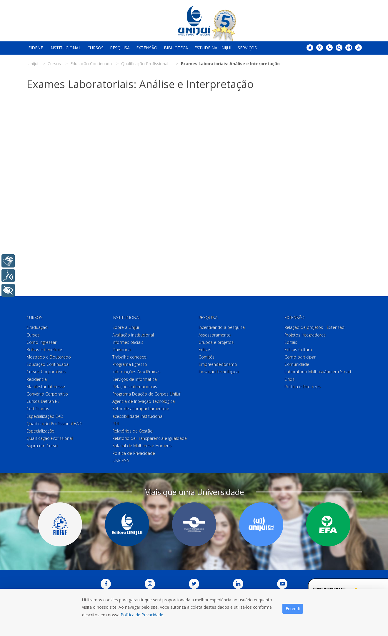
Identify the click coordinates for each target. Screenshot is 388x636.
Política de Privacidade (133, 453)
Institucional (65, 48)
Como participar (300, 357)
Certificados (37, 408)
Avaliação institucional (133, 335)
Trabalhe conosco (129, 357)
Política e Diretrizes (302, 386)
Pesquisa (120, 48)
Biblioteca (176, 48)
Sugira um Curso (42, 445)
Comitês (206, 357)
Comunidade (296, 364)
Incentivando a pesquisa (222, 327)
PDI (115, 423)
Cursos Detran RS (43, 401)
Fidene (35, 48)
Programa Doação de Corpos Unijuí (146, 394)
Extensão (146, 48)
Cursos (95, 48)
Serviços (247, 48)
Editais (205, 349)
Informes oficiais (127, 342)
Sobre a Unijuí (125, 327)
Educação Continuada (47, 364)
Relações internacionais (134, 386)
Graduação (37, 327)
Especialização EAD (44, 416)
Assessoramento (215, 335)
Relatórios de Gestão (132, 431)
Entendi (293, 608)
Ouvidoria (121, 349)
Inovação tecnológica (219, 371)
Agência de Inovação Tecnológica (143, 401)
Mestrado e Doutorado (48, 357)
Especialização (40, 431)
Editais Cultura (298, 349)
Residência (36, 379)
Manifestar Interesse (45, 386)
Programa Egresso (129, 364)
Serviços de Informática (134, 379)
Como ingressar (41, 342)
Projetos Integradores (305, 335)
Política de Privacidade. (142, 615)
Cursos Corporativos (46, 371)
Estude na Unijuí (212, 48)
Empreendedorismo (218, 364)
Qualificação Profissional (49, 438)
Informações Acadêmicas (136, 371)
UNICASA (120, 460)
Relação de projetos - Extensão (314, 327)
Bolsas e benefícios (44, 349)
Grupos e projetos (216, 342)
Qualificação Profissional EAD (53, 423)
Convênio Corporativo (47, 394)
